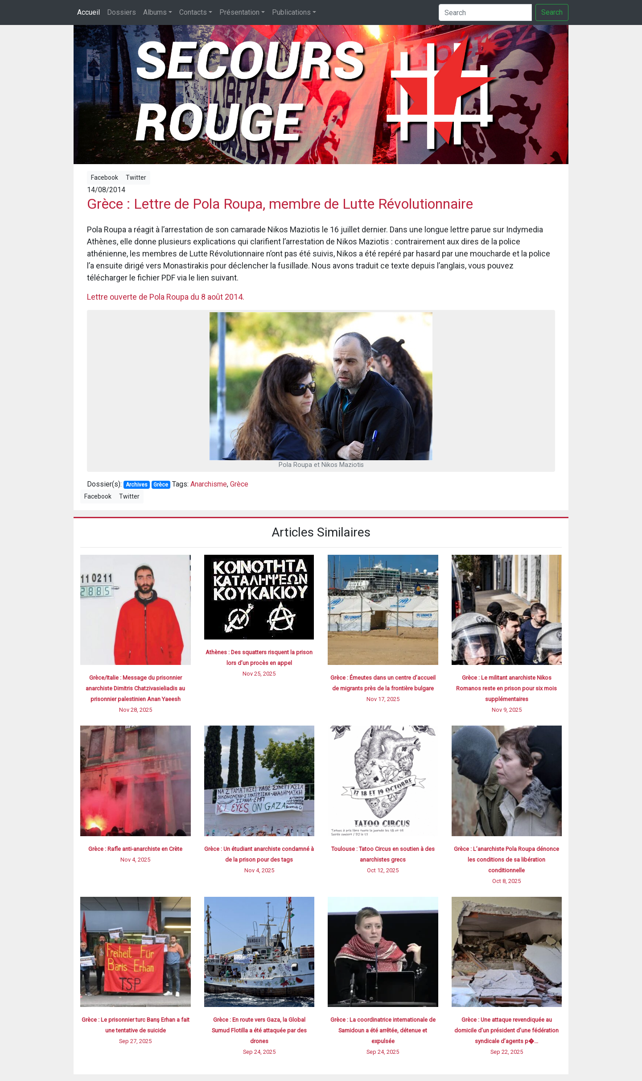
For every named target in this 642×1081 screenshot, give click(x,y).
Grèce (160, 485)
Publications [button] (291, 12)
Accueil (88, 12)
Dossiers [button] (121, 12)
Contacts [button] (193, 12)
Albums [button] (155, 12)
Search (552, 12)
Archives (137, 485)
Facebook (104, 177)
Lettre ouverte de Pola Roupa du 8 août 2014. (165, 296)
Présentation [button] (239, 12)
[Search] (485, 12)
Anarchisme (208, 484)
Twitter (136, 177)
